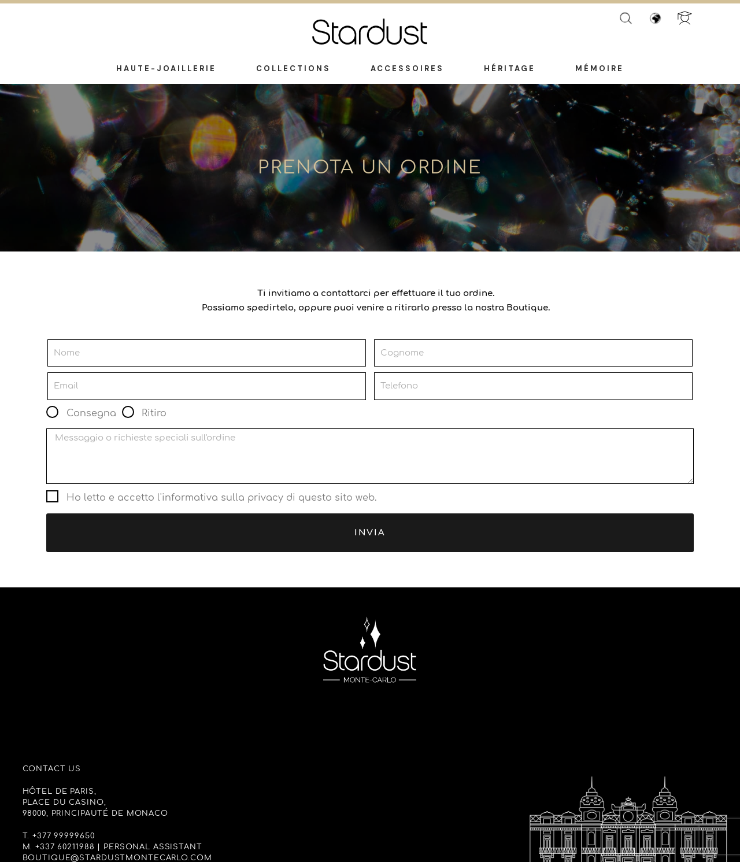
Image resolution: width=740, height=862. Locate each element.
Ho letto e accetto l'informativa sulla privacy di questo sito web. (221, 498)
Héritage (509, 69)
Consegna (91, 413)
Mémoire (599, 69)
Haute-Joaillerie (166, 69)
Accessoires (407, 69)
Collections (293, 69)
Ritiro (154, 413)
